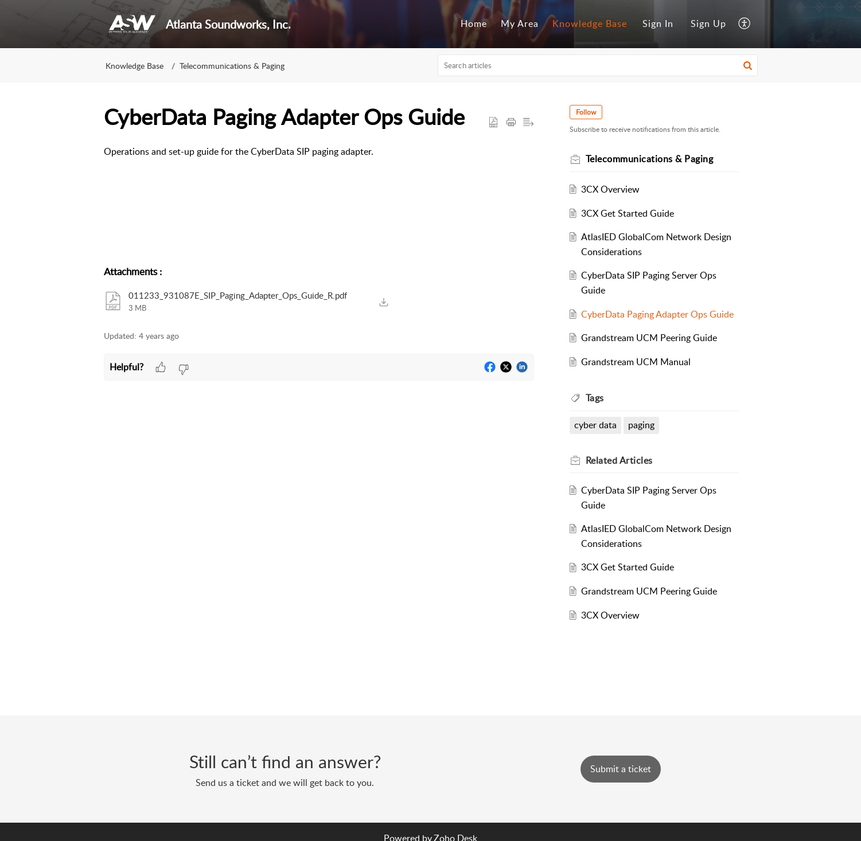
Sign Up (708, 23)
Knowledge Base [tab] (589, 23)
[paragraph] (319, 151)
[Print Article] (511, 122)
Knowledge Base (134, 65)
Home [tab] (474, 23)
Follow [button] (587, 112)
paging (642, 424)
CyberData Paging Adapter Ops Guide (658, 314)
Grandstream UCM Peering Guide (650, 337)
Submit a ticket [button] (620, 768)
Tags (596, 398)
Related (620, 460)
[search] (598, 65)
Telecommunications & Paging (232, 65)
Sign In (657, 23)
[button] (747, 65)
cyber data (596, 424)
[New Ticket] (621, 768)
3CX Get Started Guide (628, 213)
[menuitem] (658, 24)
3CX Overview (611, 189)
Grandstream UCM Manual (637, 361)
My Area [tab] (520, 23)
